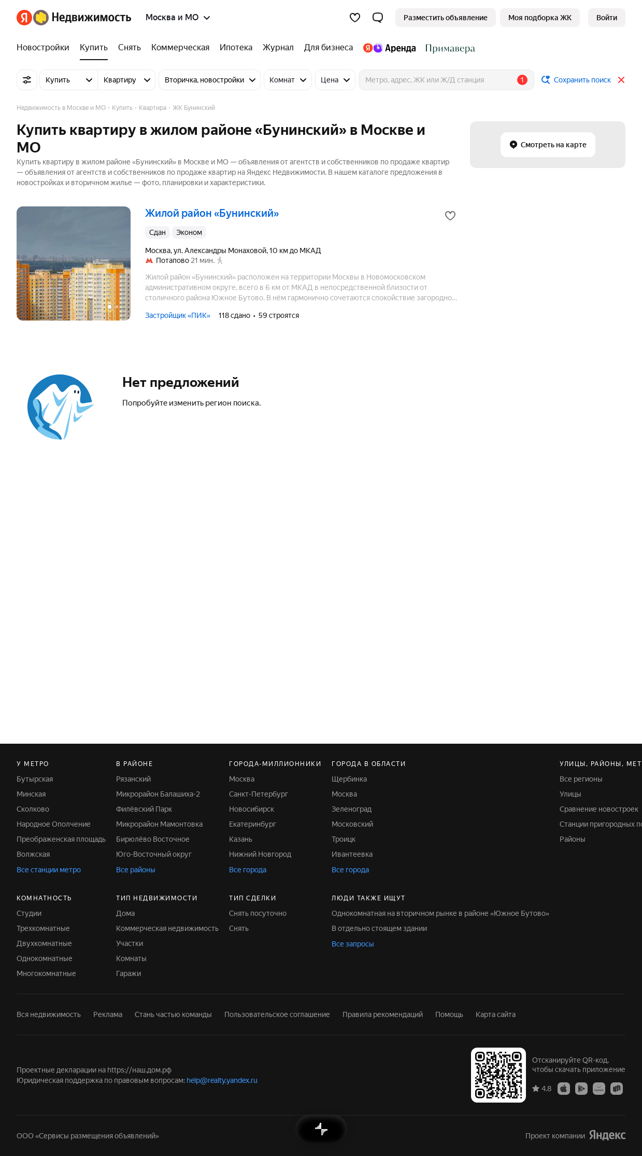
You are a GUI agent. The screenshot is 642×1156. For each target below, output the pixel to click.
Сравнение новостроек (599, 809)
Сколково (33, 809)
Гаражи (128, 973)
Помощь (449, 1014)
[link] (606, 17)
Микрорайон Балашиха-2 (158, 794)
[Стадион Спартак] (448, 47)
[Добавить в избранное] (450, 215)
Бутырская (35, 779)
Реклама (107, 1014)
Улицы (570, 794)
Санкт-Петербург (258, 794)
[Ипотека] (236, 47)
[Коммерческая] (180, 47)
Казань (240, 839)
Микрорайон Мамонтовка (159, 824)
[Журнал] (278, 47)
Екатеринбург (252, 824)
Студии (29, 913)
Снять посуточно (258, 913)
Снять (239, 928)
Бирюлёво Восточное (153, 839)
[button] (377, 17)
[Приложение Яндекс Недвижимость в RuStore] (616, 1088)
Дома (125, 913)
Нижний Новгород (260, 854)
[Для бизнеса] (328, 47)
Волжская (33, 854)
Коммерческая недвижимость (167, 928)
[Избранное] (355, 17)
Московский (352, 824)
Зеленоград (352, 809)
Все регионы (581, 779)
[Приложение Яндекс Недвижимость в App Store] (564, 1088)
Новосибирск (251, 809)
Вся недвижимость (49, 1014)
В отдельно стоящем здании (379, 928)
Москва (241, 779)
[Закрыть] (621, 80)
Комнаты (131, 958)
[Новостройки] (46, 47)
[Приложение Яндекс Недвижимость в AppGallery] (599, 1088)
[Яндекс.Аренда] (389, 47)
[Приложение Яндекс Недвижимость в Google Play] (581, 1088)
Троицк (343, 839)
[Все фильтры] (27, 79)
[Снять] (129, 47)
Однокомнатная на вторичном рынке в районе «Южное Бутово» (440, 913)
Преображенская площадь (61, 839)
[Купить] (94, 47)
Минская (31, 794)
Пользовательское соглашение (277, 1014)
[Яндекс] (24, 17)
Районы (573, 839)
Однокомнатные (45, 958)
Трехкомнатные (43, 928)
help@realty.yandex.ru (222, 1080)
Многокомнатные (46, 973)
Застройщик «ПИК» (177, 315)
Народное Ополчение (54, 824)
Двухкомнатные (44, 943)
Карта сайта (496, 1014)
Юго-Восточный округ (154, 854)
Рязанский (133, 779)
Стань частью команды (173, 1014)
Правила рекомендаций (383, 1014)
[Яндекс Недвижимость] (82, 17)
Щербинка (349, 779)
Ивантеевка (352, 854)
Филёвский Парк (144, 809)
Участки (129, 943)
